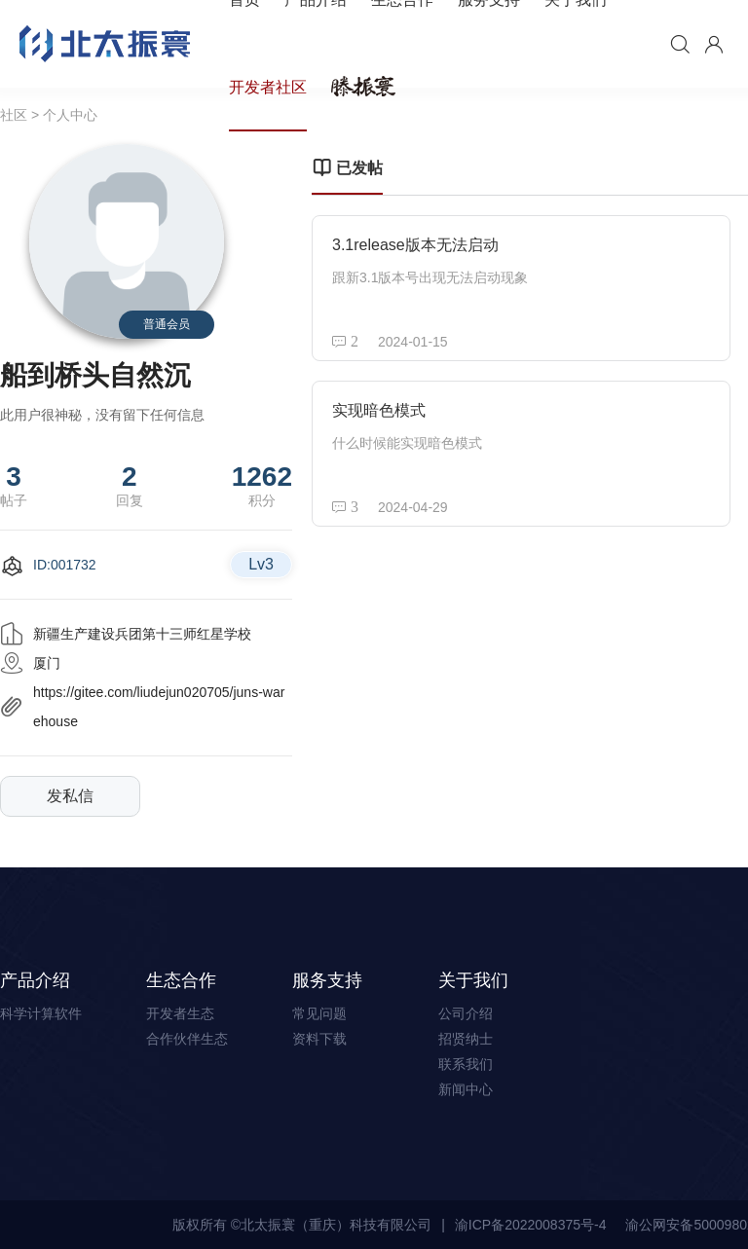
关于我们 (473, 980)
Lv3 (261, 564)
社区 (13, 115)
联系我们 (465, 1064)
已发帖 (347, 168)
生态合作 (181, 980)
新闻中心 (465, 1089)
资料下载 (319, 1039)
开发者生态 (180, 1013)
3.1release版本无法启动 (415, 245)
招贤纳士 (465, 1039)
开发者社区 (268, 87)
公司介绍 (465, 1013)
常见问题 (319, 1013)
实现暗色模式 (379, 410)
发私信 (70, 796)
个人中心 (70, 115)
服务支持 (327, 980)
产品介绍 (35, 980)
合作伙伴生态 (187, 1039)
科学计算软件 (41, 1013)
